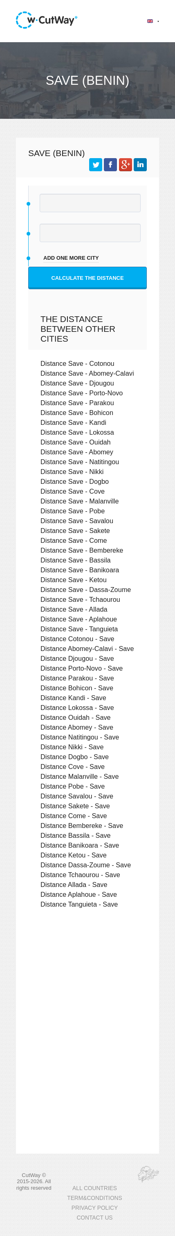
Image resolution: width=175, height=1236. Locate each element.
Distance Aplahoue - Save (78, 894)
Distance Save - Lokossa (77, 432)
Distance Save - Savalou (76, 520)
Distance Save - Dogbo (74, 481)
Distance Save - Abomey (76, 452)
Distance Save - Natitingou (79, 461)
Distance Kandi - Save (73, 697)
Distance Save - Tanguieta (79, 629)
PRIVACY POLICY (95, 1208)
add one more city (71, 258)
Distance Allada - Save (74, 884)
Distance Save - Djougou (77, 383)
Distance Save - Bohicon (76, 412)
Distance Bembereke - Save (81, 825)
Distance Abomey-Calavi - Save (87, 648)
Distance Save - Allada (74, 609)
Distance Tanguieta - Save (79, 904)
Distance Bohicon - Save (76, 688)
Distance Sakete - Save (75, 806)
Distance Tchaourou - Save (80, 874)
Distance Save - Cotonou (77, 363)
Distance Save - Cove (72, 491)
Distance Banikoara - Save (79, 845)
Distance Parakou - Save (77, 678)
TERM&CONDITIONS (94, 1198)
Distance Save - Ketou (73, 579)
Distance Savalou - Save (76, 796)
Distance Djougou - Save (77, 658)
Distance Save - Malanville (79, 501)
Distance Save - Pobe (72, 511)
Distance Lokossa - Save (77, 707)
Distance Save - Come (73, 540)
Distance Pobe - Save (72, 786)
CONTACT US (94, 1218)
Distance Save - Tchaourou (80, 599)
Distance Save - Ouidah (75, 442)
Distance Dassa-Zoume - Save (85, 865)
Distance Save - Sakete (75, 530)
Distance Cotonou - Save (77, 638)
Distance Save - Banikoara (79, 570)
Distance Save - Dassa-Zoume (85, 589)
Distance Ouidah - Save (75, 717)
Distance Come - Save (73, 815)
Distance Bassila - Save (75, 835)
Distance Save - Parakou (77, 402)
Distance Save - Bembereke (81, 550)
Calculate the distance (87, 278)
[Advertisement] (87, 980)
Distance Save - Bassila (75, 560)
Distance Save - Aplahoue (78, 619)
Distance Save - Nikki (71, 471)
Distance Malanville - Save (79, 776)
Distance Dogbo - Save (74, 756)
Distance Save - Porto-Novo (81, 393)
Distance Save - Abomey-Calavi (87, 373)
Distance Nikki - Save (71, 747)
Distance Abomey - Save (76, 727)
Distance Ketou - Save (73, 855)
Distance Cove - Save (72, 766)
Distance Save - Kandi (73, 422)
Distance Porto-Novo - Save (81, 668)
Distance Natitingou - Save (79, 737)
